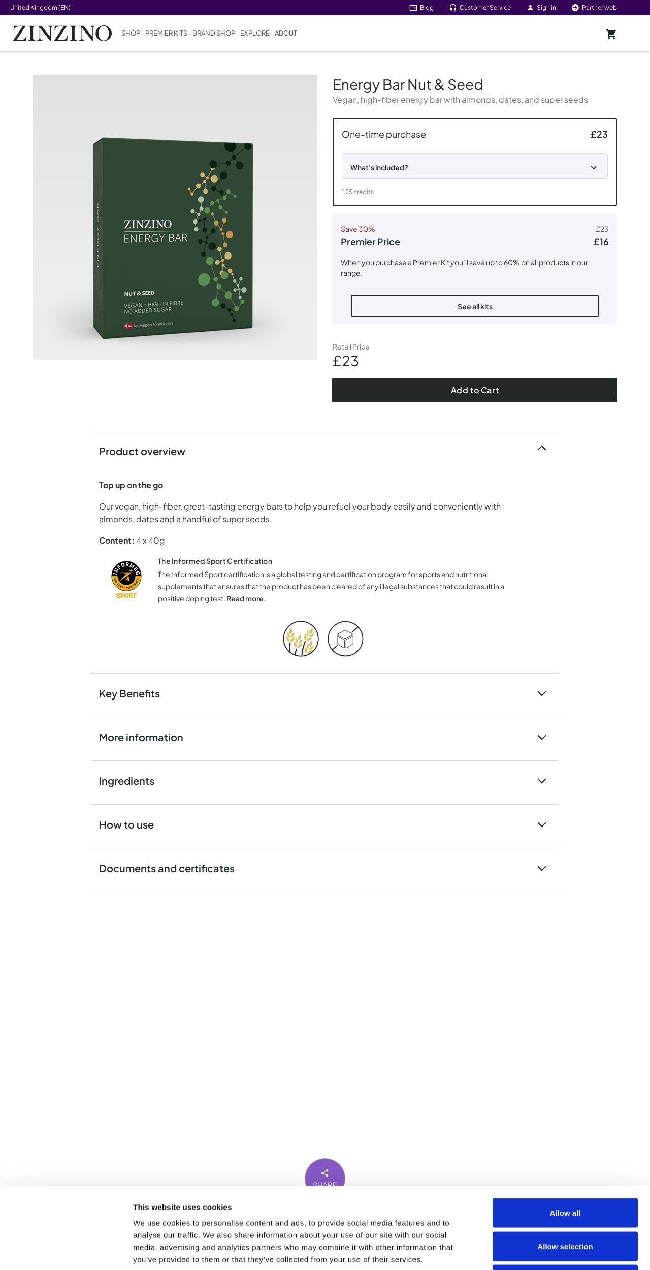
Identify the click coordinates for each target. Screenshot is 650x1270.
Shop (130, 33)
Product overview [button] (148, 450)
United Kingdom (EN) (40, 7)
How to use (132, 824)
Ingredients (133, 780)
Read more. (246, 598)
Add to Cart (475, 390)
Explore (255, 33)
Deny (565, 1203)
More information (147, 736)
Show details (574, 1250)
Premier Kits (166, 33)
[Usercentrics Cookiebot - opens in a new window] (65, 1250)
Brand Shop (213, 33)
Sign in (541, 7)
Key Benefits (135, 693)
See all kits (475, 306)
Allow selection (565, 1170)
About (286, 33)
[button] (475, 162)
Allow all (565, 1136)
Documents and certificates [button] (173, 867)
